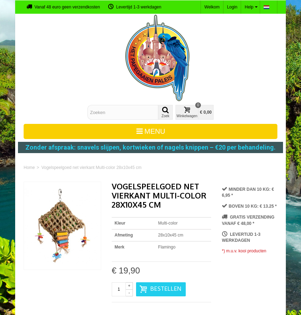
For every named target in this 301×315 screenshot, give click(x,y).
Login (232, 7)
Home (29, 167)
